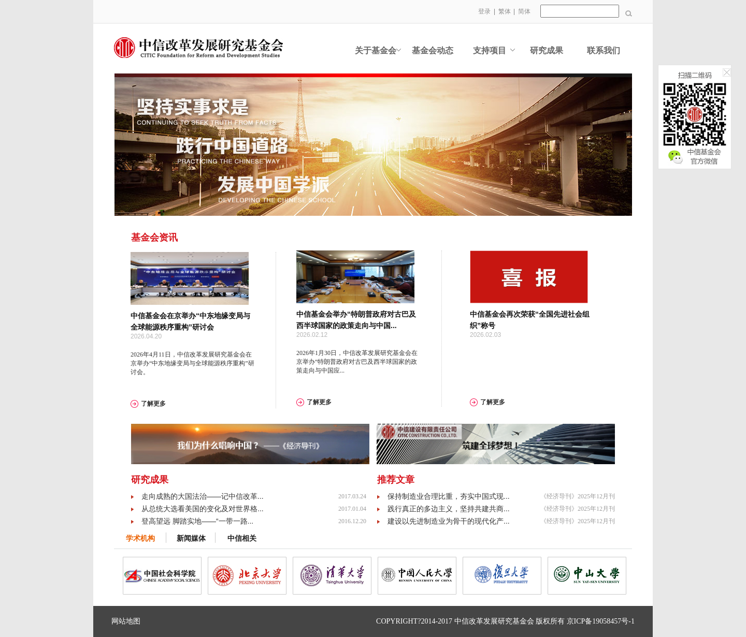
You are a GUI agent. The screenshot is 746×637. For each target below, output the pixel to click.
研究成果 (546, 50)
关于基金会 (375, 50)
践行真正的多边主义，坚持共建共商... (449, 509)
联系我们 (603, 50)
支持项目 (489, 50)
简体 (524, 11)
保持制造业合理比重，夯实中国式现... (449, 496)
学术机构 (140, 538)
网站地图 (125, 621)
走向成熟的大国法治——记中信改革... (202, 496)
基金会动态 (432, 50)
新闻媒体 (191, 538)
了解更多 (153, 403)
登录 (484, 11)
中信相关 (241, 538)
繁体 (504, 11)
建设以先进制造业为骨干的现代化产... (449, 521)
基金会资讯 (154, 237)
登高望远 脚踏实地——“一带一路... (197, 521)
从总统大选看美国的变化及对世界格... (202, 509)
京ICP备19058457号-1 (601, 621)
